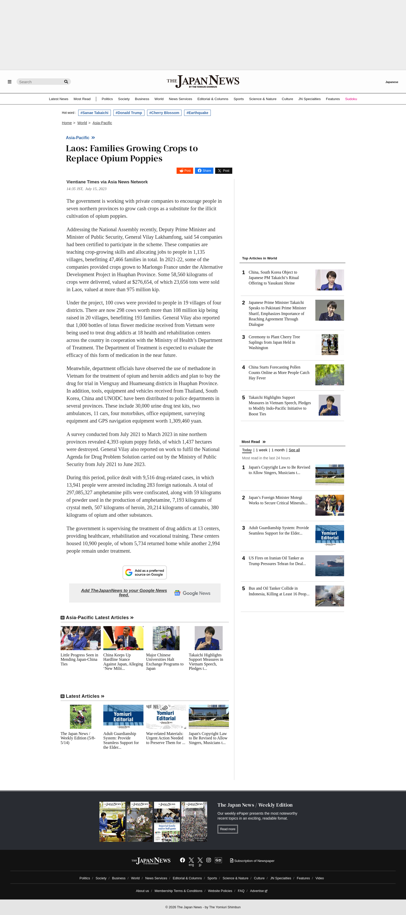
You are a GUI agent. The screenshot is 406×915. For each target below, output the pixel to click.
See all (294, 450)
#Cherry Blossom (164, 113)
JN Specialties (309, 99)
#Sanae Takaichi (94, 113)
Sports (239, 99)
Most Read (82, 99)
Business (142, 99)
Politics (107, 99)
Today (247, 450)
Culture (287, 99)
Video (319, 878)
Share (207, 170)
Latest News (58, 99)
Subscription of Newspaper (252, 861)
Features (333, 99)
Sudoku (351, 99)
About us (142, 891)
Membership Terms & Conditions (178, 891)
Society (124, 99)
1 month (278, 450)
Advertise (258, 891)
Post (187, 170)
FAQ (241, 891)
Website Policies (220, 891)
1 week (261, 450)
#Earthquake (197, 113)
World (159, 99)
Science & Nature (263, 99)
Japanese (391, 82)
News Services (180, 99)
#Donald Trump (129, 113)
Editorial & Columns (213, 99)
